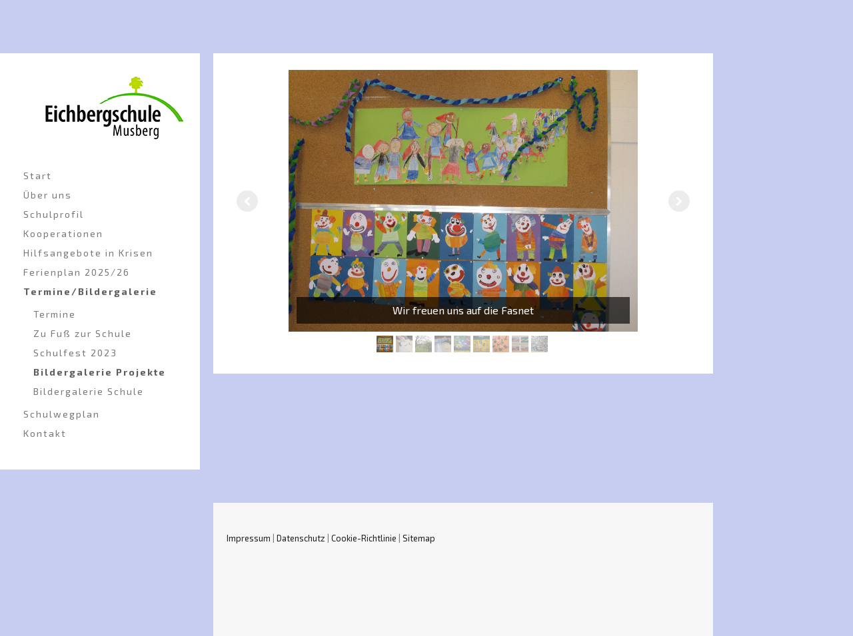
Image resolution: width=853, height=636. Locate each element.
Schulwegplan (61, 414)
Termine (54, 314)
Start (37, 175)
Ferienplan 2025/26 (76, 272)
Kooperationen (63, 233)
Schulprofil (53, 214)
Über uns (47, 194)
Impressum (249, 538)
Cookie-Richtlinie (364, 538)
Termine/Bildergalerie (90, 291)
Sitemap (419, 538)
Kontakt (45, 433)
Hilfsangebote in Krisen (88, 252)
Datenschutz (301, 538)
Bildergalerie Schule (88, 391)
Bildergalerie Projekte (99, 372)
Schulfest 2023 (75, 352)
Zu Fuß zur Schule (82, 333)
